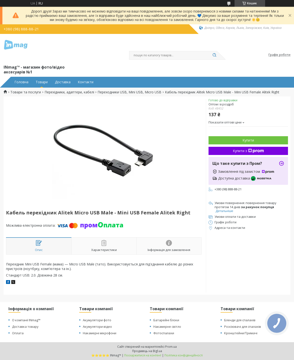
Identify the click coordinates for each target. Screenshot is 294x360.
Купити (248, 140)
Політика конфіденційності (183, 355)
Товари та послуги (25, 92)
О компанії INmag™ (26, 320)
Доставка (63, 82)
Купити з (248, 150)
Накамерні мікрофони (99, 333)
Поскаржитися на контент (142, 355)
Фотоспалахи (163, 333)
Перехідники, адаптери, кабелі (69, 92)
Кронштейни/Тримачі (240, 333)
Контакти (85, 82)
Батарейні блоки (166, 320)
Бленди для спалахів (239, 320)
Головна (21, 82)
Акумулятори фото (97, 320)
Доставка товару (25, 326)
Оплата (18, 333)
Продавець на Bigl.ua (147, 351)
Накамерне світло (167, 326)
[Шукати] (214, 55)
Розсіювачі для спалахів (242, 326)
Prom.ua (171, 347)
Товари (42, 82)
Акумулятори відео (97, 326)
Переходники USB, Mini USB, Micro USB (129, 92)
